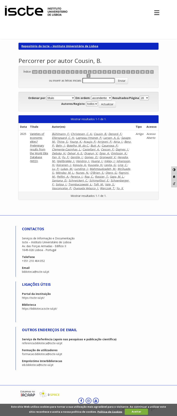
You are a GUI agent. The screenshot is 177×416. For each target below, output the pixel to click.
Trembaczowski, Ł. (80, 184)
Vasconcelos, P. (62, 188)
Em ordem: (82, 98)
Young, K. (76, 141)
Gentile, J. (76, 157)
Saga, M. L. (117, 176)
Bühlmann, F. (60, 134)
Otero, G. (111, 173)
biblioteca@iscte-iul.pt (35, 272)
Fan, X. (56, 157)
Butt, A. (95, 145)
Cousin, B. (100, 134)
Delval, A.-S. (75, 153)
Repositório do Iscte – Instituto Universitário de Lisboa (59, 46)
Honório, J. (82, 161)
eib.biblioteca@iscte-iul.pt (37, 365)
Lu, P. (55, 169)
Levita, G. (110, 165)
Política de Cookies (109, 411)
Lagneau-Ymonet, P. (89, 138)
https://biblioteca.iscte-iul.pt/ (39, 308)
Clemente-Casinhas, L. (66, 149)
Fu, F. (65, 157)
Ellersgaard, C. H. (63, 138)
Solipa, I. (61, 184)
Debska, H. (59, 153)
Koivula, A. (79, 165)
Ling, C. (122, 165)
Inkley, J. (109, 161)
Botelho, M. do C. (78, 145)
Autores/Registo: (73, 104)
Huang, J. (97, 161)
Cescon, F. (107, 149)
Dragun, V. (91, 153)
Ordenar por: (37, 98)
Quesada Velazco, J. (85, 188)
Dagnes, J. (122, 149)
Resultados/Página (125, 98)
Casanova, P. (110, 145)
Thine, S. (62, 141)
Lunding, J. (81, 169)
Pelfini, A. (63, 176)
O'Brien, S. (97, 173)
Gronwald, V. (107, 157)
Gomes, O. (91, 157)
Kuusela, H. (95, 165)
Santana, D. (59, 180)
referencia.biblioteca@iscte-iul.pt (42, 343)
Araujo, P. (89, 141)
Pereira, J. (76, 176)
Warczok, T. (107, 188)
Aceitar (136, 411)
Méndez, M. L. (65, 173)
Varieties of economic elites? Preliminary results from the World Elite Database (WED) (39, 147)
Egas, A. (104, 153)
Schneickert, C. (78, 180)
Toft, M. (98, 184)
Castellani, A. (90, 149)
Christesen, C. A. (81, 134)
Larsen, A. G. (111, 138)
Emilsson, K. (119, 153)
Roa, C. (88, 176)
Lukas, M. (66, 169)
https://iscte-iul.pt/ (33, 298)
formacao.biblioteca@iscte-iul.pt (42, 354)
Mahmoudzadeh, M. (103, 169)
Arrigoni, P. (104, 141)
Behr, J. (60, 145)
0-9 (34, 71)
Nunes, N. (82, 173)
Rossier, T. (101, 176)
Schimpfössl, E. (99, 180)
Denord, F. (115, 134)
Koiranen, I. (63, 165)
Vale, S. (109, 184)
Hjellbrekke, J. (65, 161)
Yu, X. (120, 188)
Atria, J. (118, 141)
